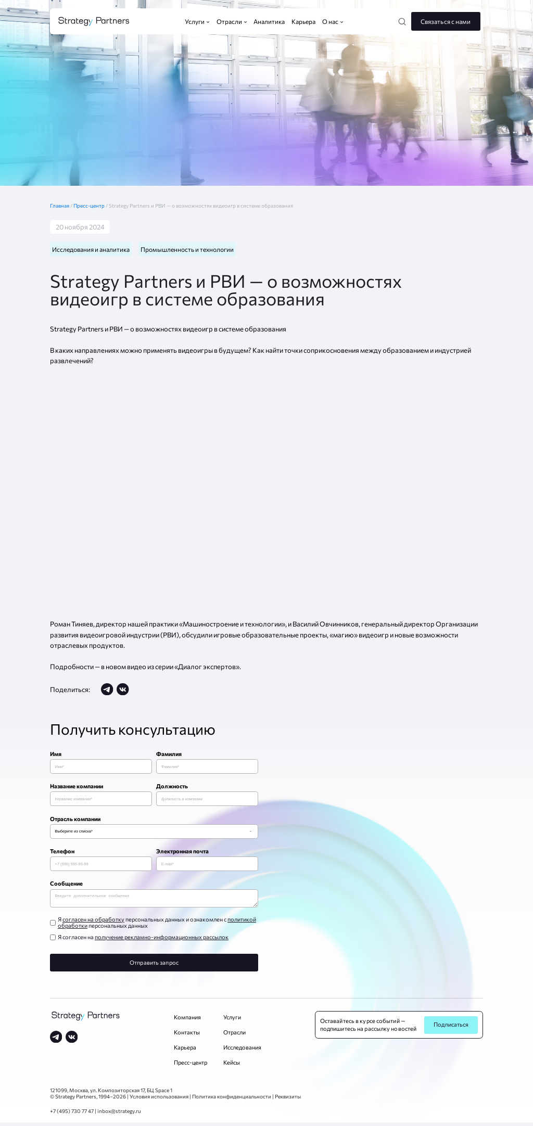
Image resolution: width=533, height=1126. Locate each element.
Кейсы (231, 1066)
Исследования (242, 1050)
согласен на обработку (93, 922)
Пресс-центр (89, 205)
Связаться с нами (446, 21)
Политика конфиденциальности (231, 1100)
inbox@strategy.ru (119, 1114)
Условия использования (159, 1100)
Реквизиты (288, 1100)
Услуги (232, 1020)
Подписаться (451, 1028)
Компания (187, 1020)
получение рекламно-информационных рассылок (162, 940)
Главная (61, 205)
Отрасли (234, 1035)
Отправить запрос (154, 966)
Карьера (185, 1050)
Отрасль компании (75, 819)
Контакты (187, 1035)
